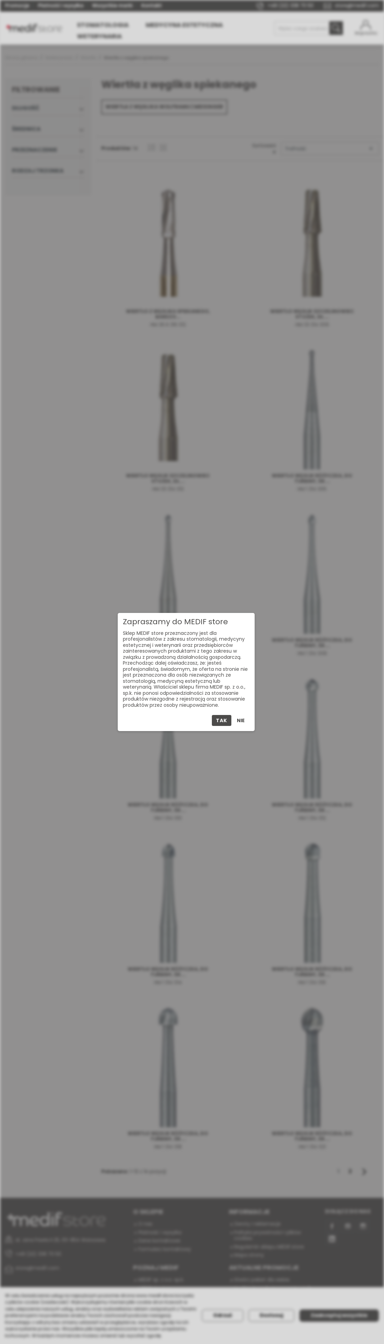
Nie (241, 720)
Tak (221, 720)
